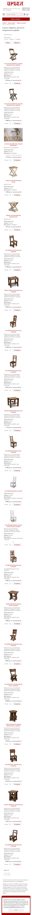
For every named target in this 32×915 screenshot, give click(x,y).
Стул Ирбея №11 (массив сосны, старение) (13, 765)
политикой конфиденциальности (12, 907)
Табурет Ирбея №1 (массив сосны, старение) (13, 290)
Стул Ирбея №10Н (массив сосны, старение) (13, 644)
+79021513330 (26, 10)
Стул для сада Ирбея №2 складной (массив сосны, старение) (13, 104)
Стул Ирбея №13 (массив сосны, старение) (13, 845)
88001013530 (26, 8)
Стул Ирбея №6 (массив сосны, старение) (13, 565)
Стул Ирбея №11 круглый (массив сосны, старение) (13, 684)
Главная (4, 23)
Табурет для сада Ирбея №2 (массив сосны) (13, 216)
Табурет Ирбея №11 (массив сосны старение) (13, 805)
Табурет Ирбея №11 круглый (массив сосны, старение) (13, 724)
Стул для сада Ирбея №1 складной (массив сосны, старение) (13, 64)
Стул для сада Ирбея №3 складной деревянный (13, 144)
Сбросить (17, 42)
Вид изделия (7, 37)
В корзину (17, 83)
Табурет (17, 39)
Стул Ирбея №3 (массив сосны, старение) (13, 331)
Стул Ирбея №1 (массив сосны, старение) (13, 250)
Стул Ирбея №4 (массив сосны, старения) (13, 371)
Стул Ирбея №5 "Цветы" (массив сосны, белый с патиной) (13, 525)
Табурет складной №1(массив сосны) (13, 181)
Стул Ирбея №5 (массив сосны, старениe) (13, 451)
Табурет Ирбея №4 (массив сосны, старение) (13, 411)
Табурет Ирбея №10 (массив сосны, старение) (13, 604)
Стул (6, 39)
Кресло (11, 39)
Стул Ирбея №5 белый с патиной (13, 491)
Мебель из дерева (21, 23)
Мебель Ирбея (11, 23)
